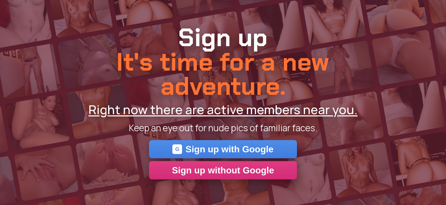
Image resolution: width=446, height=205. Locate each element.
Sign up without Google (223, 170)
